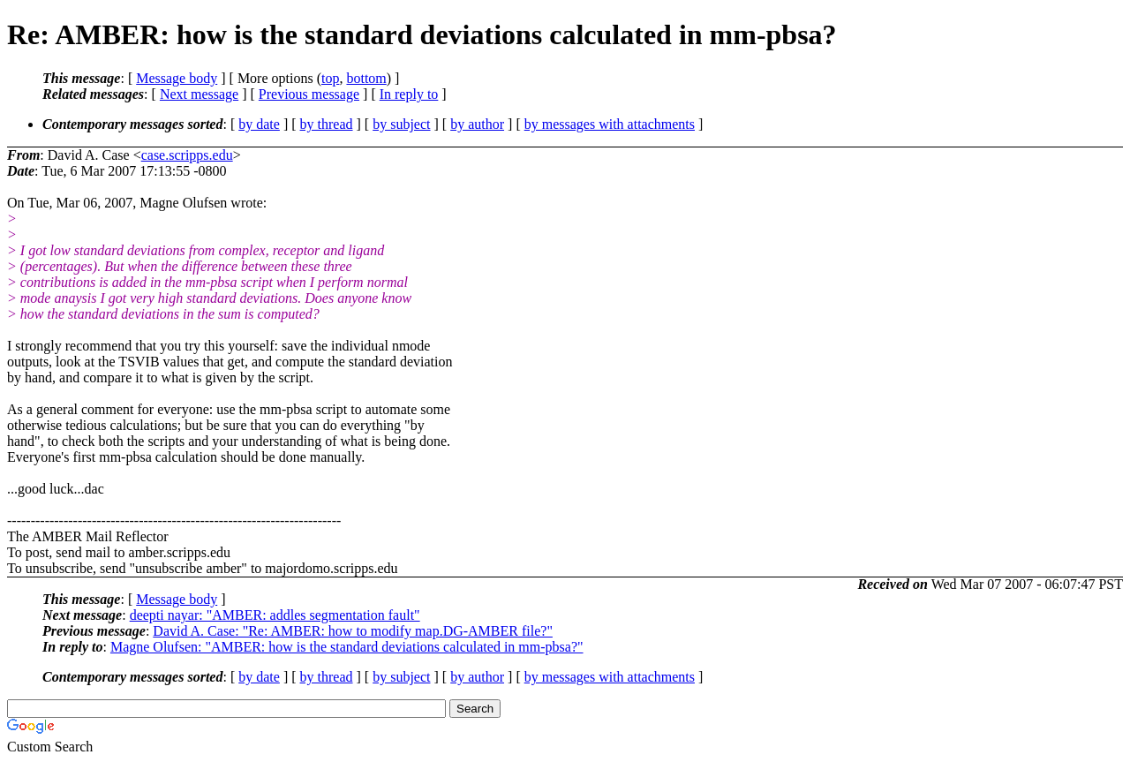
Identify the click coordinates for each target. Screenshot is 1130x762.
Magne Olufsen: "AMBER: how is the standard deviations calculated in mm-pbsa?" (347, 646)
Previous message (309, 94)
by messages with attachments (609, 124)
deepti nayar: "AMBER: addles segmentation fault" (275, 614)
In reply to (409, 94)
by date (259, 124)
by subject (401, 124)
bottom (366, 78)
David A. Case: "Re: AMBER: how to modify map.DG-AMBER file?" (353, 630)
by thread (326, 124)
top (330, 78)
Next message (199, 94)
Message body (176, 78)
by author (477, 124)
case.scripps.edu (187, 154)
